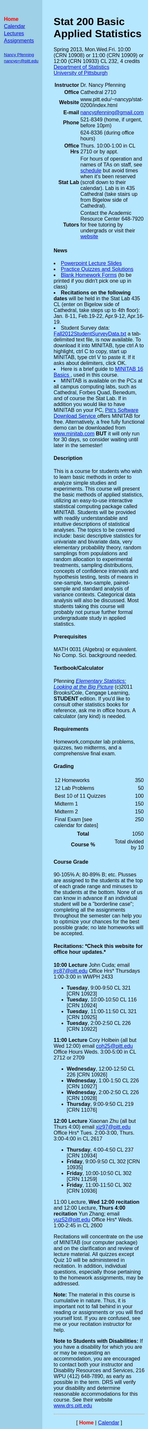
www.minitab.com (74, 433)
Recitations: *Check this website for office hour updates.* (98, 949)
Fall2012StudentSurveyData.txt (90, 334)
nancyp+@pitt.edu (21, 60)
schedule (90, 170)
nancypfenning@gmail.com (111, 112)
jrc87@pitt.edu (70, 971)
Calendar (14, 26)
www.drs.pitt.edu (73, 1405)
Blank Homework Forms (89, 275)
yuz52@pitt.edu (72, 1219)
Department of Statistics (81, 67)
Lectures (14, 33)
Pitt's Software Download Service (96, 413)
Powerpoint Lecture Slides (91, 263)
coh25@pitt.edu (114, 1046)
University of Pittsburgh (81, 73)
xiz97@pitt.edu (113, 1127)
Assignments (19, 40)
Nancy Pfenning (19, 54)
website (89, 236)
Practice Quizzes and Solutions (97, 269)
